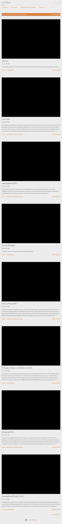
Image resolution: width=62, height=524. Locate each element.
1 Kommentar (10, 70)
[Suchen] (56, 2)
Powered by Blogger (31, 520)
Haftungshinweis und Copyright (27, 7)
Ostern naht (6, 119)
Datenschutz (13, 7)
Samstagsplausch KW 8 (9, 183)
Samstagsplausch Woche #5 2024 (12, 496)
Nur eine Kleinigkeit (8, 245)
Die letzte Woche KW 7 (9, 304)
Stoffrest (6, 2)
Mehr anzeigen (56, 70)
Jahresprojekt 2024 (8, 432)
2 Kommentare (10, 383)
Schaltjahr (5, 61)
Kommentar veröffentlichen (14, 134)
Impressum (41, 7)
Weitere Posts (56, 514)
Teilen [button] (3, 70)
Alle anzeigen (55, 14)
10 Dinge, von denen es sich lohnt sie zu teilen (17, 368)
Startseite (4, 7)
